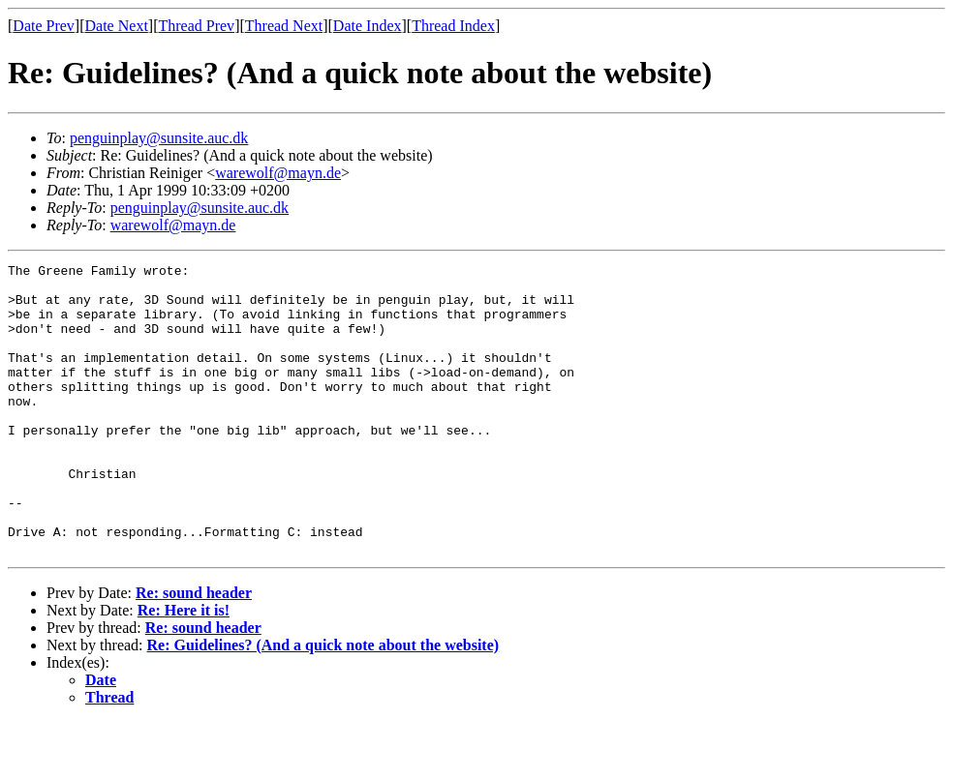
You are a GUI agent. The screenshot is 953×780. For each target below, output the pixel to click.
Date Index (367, 25)
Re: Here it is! (184, 668)
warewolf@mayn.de (278, 173)
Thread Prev (196, 25)
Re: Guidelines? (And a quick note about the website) (323, 703)
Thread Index (453, 25)
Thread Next (284, 25)
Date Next (116, 25)
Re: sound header (194, 651)
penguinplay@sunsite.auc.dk (159, 138)
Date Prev (44, 25)
